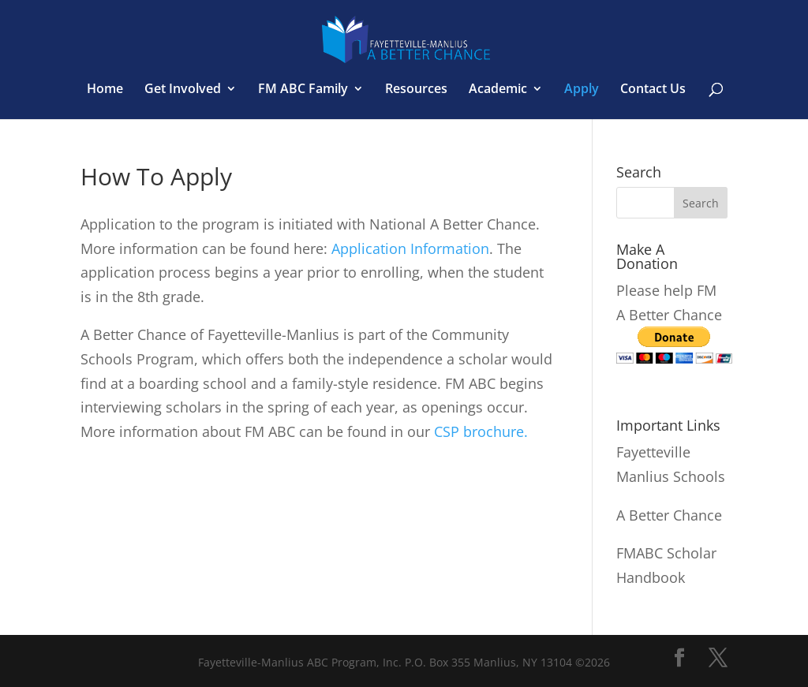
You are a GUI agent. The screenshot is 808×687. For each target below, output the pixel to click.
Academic (498, 90)
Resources (416, 90)
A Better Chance (669, 515)
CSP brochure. (481, 431)
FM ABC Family (303, 90)
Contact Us (653, 90)
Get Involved (182, 90)
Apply (581, 90)
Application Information (410, 248)
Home (105, 90)
